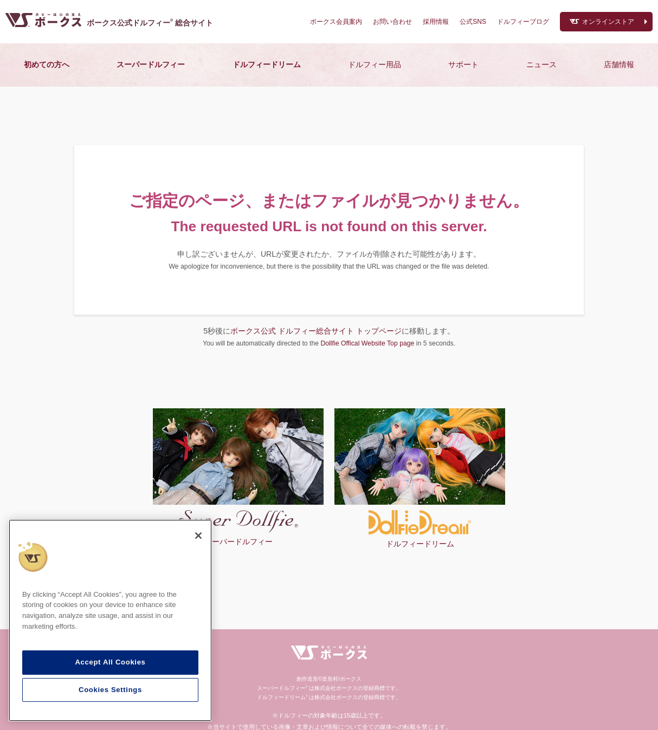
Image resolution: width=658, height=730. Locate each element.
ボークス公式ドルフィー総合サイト (150, 22)
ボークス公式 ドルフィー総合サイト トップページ (316, 331)
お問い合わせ (392, 21)
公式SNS (473, 21)
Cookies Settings (110, 690)
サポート (463, 64)
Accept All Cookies (110, 662)
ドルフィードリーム (267, 64)
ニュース (541, 64)
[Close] (198, 536)
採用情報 (436, 21)
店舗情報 (619, 64)
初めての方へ (46, 64)
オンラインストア (608, 21)
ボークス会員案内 (336, 21)
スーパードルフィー (151, 64)
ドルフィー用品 (374, 64)
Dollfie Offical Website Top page (367, 343)
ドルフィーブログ (523, 21)
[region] (110, 620)
